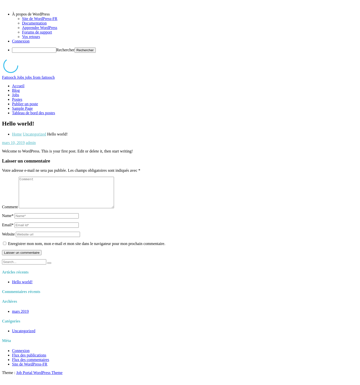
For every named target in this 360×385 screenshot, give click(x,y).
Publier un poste (25, 104)
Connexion (21, 356)
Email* (8, 231)
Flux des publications (29, 361)
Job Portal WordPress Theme (39, 378)
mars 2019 (20, 317)
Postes (17, 99)
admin (31, 142)
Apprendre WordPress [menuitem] (39, 28)
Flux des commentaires (30, 366)
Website (8, 240)
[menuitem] (185, 14)
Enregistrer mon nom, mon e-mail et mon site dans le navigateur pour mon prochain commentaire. (86, 250)
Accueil (18, 86)
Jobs (15, 95)
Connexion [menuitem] (21, 41)
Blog (16, 90)
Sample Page (22, 108)
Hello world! (22, 288)
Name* (8, 222)
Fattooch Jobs (28, 77)
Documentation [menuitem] (34, 23)
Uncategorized (34, 134)
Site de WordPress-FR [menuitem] (40, 18)
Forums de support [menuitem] (37, 32)
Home (17, 134)
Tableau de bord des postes (33, 113)
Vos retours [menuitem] (31, 36)
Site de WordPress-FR (30, 370)
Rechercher (65, 50)
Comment (10, 213)
